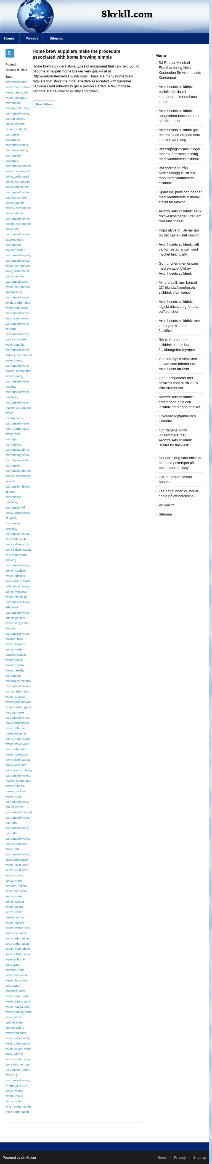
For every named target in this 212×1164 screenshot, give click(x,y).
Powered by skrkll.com (19, 1158)
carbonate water (16, 150)
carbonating (14, 444)
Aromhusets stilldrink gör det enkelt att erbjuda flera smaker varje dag (179, 135)
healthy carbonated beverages (15, 676)
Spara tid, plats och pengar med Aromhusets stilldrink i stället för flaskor (180, 197)
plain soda (21, 864)
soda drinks (22, 949)
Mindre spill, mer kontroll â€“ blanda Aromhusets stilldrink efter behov (178, 287)
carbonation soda (17, 533)
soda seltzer (14, 954)
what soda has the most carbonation (18, 1064)
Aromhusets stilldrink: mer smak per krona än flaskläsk (179, 326)
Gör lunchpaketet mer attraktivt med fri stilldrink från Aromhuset (178, 383)
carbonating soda (17, 455)
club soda (12, 539)
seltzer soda (14, 875)
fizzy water (21, 623)
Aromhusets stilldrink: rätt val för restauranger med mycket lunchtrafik (179, 249)
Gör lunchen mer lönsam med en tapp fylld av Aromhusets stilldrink (178, 268)
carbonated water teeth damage (17, 434)
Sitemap (56, 38)
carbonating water (18, 460)
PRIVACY (166, 505)
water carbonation (18, 1043)
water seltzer (14, 1048)
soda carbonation (17, 938)
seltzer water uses (18, 927)
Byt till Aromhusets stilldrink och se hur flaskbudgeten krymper (177, 345)
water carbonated (17, 1038)
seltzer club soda (17, 870)
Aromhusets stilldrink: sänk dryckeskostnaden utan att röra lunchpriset (180, 216)
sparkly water (14, 1027)
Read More (44, 104)
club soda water (16, 554)
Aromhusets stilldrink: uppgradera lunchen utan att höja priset (179, 116)
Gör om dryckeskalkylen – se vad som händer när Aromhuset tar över (179, 364)
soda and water (16, 933)
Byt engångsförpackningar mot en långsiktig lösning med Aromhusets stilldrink (179, 154)
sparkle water (14, 1022)
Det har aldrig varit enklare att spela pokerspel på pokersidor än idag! (180, 463)
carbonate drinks (17, 145)
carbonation (14, 465)
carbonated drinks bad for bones (17, 203)
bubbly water (14, 108)
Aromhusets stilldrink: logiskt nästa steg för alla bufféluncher (178, 307)
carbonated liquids (18, 255)
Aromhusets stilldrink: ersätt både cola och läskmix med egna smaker (179, 402)
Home (161, 1158)
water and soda (16, 1033)
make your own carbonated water (17, 749)
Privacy (31, 38)
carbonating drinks (18, 449)
